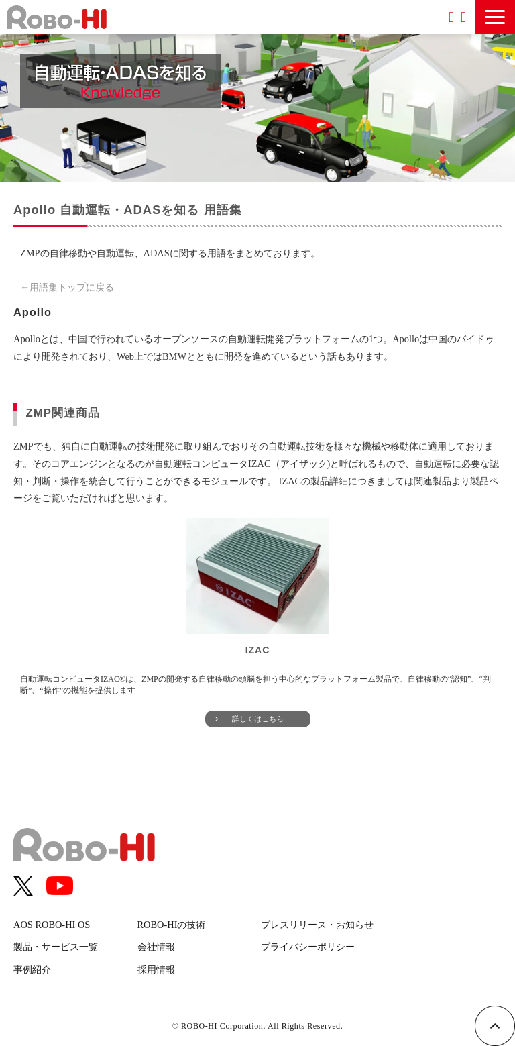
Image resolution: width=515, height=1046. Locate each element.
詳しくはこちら (258, 719)
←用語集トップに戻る (67, 287)
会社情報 (156, 946)
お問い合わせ (463, 17)
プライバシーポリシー (308, 946)
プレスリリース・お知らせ (317, 924)
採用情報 (156, 969)
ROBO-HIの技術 (171, 924)
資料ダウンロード (451, 17)
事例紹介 (32, 969)
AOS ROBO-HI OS (51, 924)
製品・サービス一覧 (55, 946)
